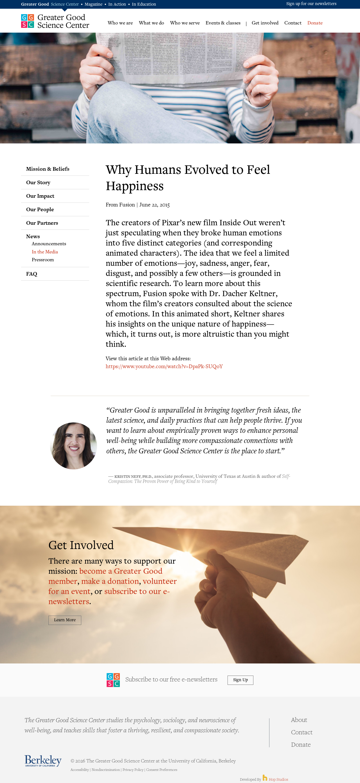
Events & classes (223, 23)
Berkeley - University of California (43, 761)
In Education (144, 4)
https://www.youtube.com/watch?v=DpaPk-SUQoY (164, 366)
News (33, 236)
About (299, 720)
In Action (117, 4)
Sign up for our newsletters (311, 4)
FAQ (31, 273)
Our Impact (40, 195)
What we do (151, 23)
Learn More (65, 620)
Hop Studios (275, 780)
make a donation (110, 582)
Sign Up (240, 680)
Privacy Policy (133, 770)
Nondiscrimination (106, 770)
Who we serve (185, 23)
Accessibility (80, 770)
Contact (292, 23)
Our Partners (42, 222)
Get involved (265, 23)
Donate (315, 23)
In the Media (45, 252)
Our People (40, 209)
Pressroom (43, 260)
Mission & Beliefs (47, 168)
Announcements (49, 244)
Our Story (38, 182)
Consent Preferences (161, 770)
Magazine (93, 4)
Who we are (120, 23)
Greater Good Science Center (55, 21)
